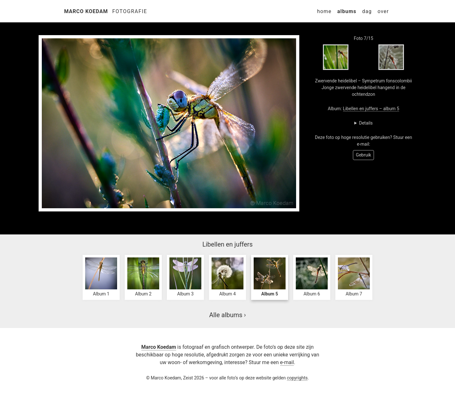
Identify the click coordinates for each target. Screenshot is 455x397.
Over (383, 11)
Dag (367, 11)
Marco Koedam (86, 11)
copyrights (297, 377)
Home (324, 11)
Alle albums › (227, 315)
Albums (346, 11)
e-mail (287, 362)
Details (366, 123)
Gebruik (363, 154)
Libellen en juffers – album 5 (371, 108)
